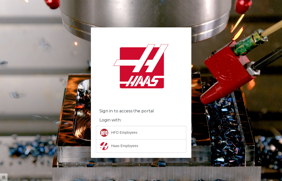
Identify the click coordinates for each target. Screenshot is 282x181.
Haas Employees (119, 146)
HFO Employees (119, 133)
